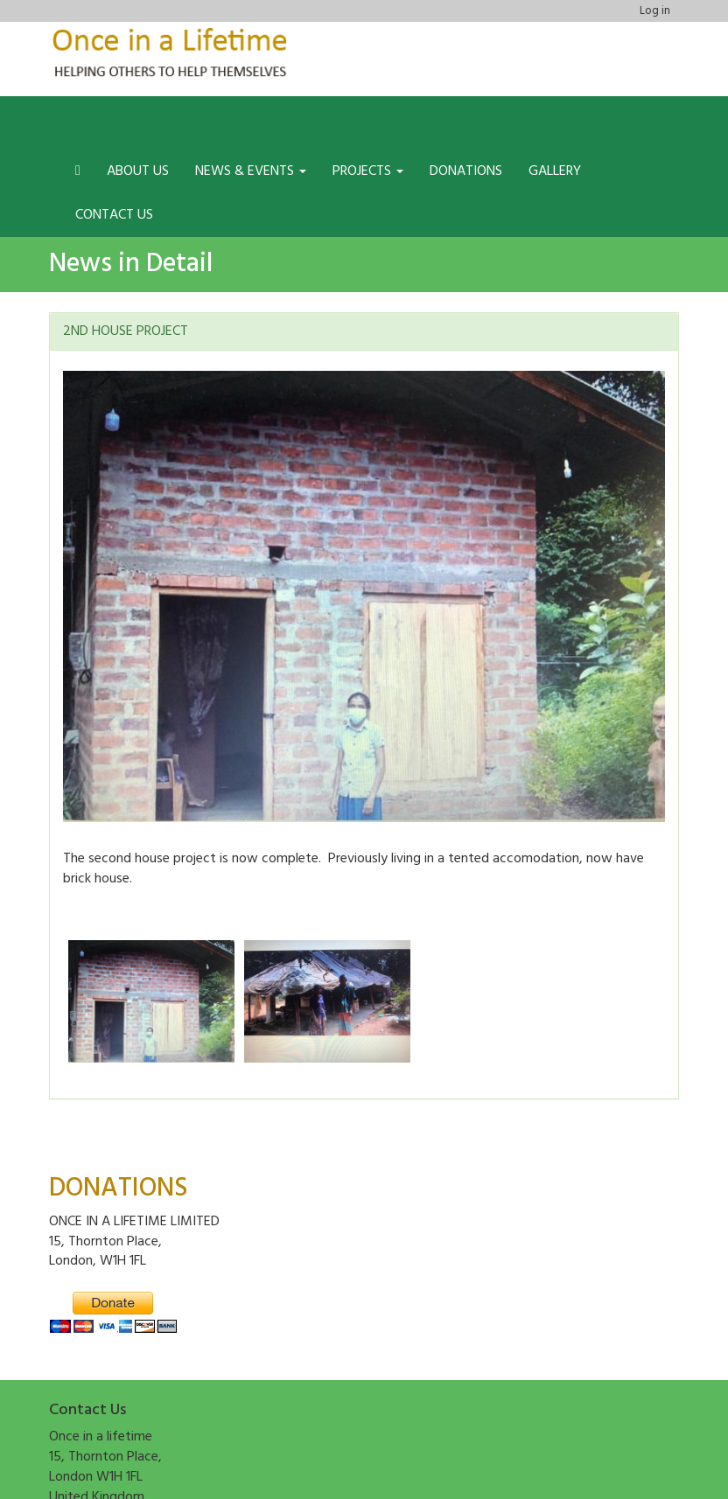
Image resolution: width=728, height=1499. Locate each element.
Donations (466, 171)
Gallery (554, 171)
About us (138, 171)
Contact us (114, 215)
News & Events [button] (250, 171)
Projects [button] (367, 171)
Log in (655, 11)
